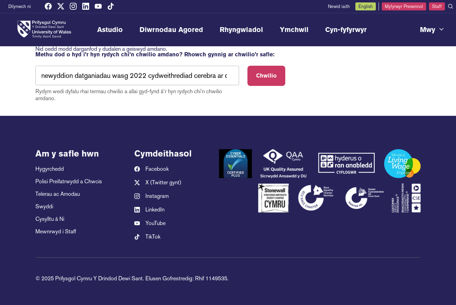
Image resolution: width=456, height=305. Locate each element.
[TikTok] (110, 6)
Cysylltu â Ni (49, 219)
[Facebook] (48, 6)
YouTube (150, 223)
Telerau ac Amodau (57, 194)
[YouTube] (98, 6)
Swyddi (44, 206)
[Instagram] (73, 6)
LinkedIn (149, 209)
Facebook (151, 169)
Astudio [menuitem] (110, 29)
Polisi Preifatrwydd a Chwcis (68, 181)
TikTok (147, 237)
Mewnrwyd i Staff (55, 231)
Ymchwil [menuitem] (294, 29)
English (365, 6)
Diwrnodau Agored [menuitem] (171, 29)
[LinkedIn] (85, 6)
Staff (437, 6)
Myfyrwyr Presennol (404, 6)
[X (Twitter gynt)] (60, 6)
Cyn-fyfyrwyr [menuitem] (346, 29)
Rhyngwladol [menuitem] (241, 29)
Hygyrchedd (49, 169)
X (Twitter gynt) (157, 182)
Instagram (151, 196)
